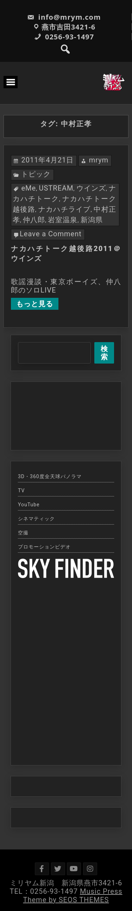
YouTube (28, 504)
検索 (104, 353)
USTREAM (56, 188)
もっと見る (34, 304)
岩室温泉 (62, 220)
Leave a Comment (51, 234)
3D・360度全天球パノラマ (50, 476)
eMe (28, 188)
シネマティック (36, 518)
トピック (36, 174)
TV (21, 490)
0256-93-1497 (64, 36)
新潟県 (92, 220)
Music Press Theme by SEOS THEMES (72, 895)
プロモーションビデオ (44, 547)
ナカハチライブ (64, 209)
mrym (99, 160)
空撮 (23, 532)
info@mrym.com (64, 17)
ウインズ (91, 188)
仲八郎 (34, 220)
